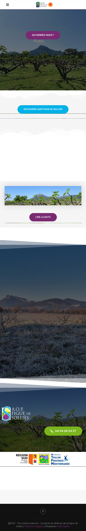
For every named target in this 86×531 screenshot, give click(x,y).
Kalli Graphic (63, 526)
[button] (63, 431)
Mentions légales (34, 526)
